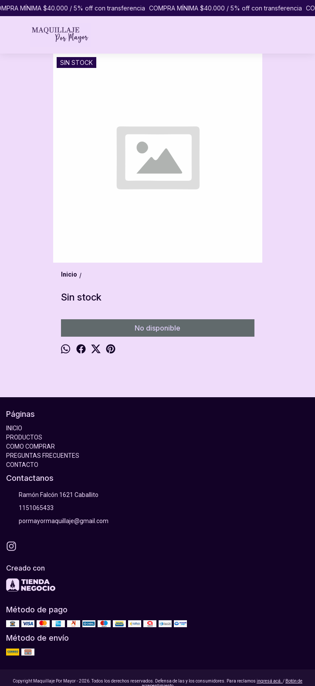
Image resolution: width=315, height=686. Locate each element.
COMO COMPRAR (30, 446)
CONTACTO (22, 464)
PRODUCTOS (24, 437)
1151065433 (30, 508)
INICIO (14, 428)
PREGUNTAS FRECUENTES (42, 455)
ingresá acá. (270, 681)
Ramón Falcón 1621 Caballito (52, 495)
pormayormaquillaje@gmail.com (57, 521)
